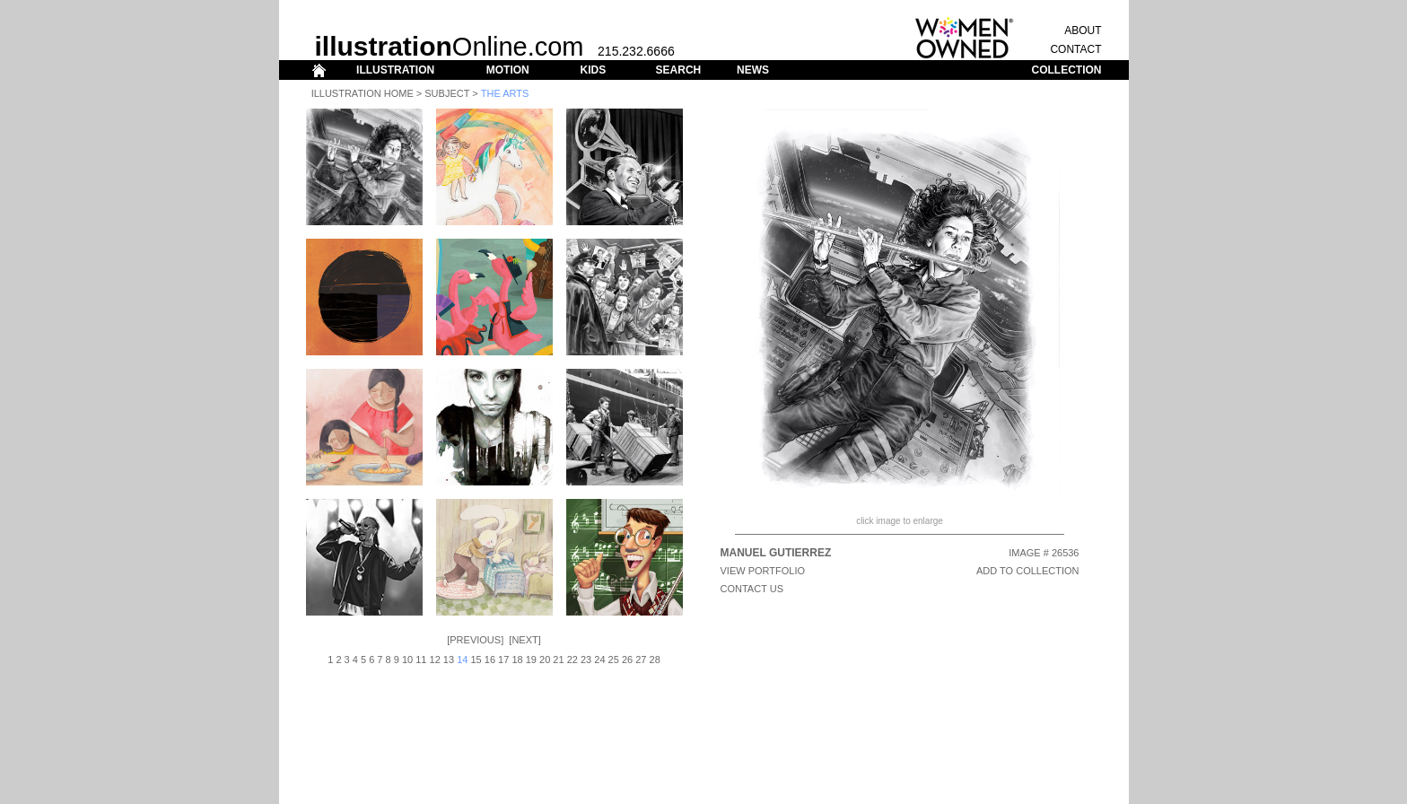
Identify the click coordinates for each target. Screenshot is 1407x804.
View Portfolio (763, 570)
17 (503, 659)
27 (640, 659)
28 (655, 659)
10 (407, 659)
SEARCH (679, 70)
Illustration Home (362, 93)
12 (435, 659)
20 (544, 659)
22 (572, 659)
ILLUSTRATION (395, 70)
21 (558, 659)
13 (448, 659)
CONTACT (1075, 49)
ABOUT (1082, 30)
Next (524, 639)
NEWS (753, 70)
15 (475, 659)
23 (586, 659)
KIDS (593, 70)
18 (516, 659)
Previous (475, 639)
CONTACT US (752, 588)
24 (599, 659)
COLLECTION (1067, 70)
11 (420, 659)
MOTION (507, 70)
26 (627, 659)
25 (613, 659)
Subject (446, 93)
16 (490, 659)
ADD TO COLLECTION (1027, 570)
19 (531, 659)
